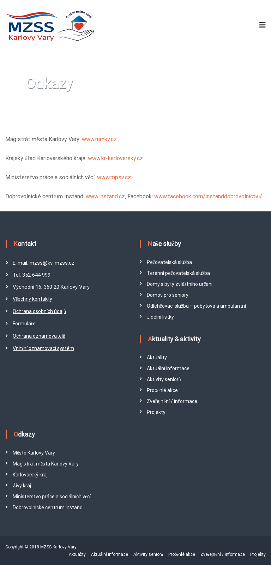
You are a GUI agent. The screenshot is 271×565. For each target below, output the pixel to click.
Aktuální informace (168, 368)
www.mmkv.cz (99, 139)
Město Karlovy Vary (34, 453)
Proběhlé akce (162, 390)
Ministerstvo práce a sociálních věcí (52, 496)
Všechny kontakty (32, 299)
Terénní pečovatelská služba (178, 273)
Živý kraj (22, 485)
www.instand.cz (105, 196)
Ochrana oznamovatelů (39, 336)
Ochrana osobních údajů (39, 311)
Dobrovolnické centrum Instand (48, 507)
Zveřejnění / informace (172, 401)
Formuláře (24, 323)
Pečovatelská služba (169, 262)
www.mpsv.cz (114, 177)
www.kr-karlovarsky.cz (115, 158)
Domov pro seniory (167, 295)
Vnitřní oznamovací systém (43, 348)
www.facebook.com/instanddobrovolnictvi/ (208, 196)
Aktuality (157, 357)
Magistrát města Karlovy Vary (46, 464)
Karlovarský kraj (30, 474)
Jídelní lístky (160, 317)
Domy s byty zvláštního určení (180, 284)
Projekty (156, 412)
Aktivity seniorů (164, 379)
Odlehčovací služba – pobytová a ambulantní (196, 306)
